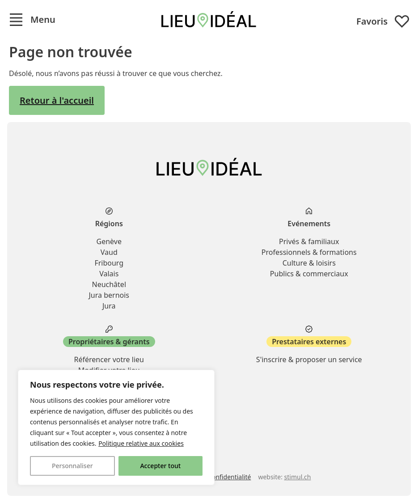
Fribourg (108, 263)
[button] (32, 20)
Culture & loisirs (309, 263)
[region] (116, 427)
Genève (109, 241)
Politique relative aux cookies (141, 443)
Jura (109, 306)
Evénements (308, 223)
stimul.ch (297, 477)
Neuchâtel (109, 284)
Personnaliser (72, 465)
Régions (109, 223)
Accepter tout (160, 465)
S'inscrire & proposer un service (309, 359)
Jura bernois (109, 295)
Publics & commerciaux (309, 274)
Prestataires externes (309, 342)
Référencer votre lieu (109, 359)
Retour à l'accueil (57, 100)
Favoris (382, 21)
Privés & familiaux (309, 241)
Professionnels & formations (309, 252)
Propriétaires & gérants (109, 342)
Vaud (109, 252)
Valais (108, 274)
